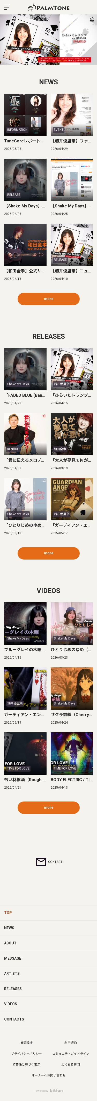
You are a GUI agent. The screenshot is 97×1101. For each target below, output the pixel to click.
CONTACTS (14, 1019)
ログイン (89, 7)
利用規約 (70, 1043)
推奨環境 (26, 1043)
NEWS (9, 928)
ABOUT (10, 943)
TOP (8, 913)
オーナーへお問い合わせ (49, 1075)
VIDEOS (10, 1004)
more (48, 299)
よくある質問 (70, 1064)
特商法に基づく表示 (26, 1064)
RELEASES (13, 989)
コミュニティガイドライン (70, 1054)
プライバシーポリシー (26, 1054)
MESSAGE (12, 958)
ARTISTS (12, 974)
